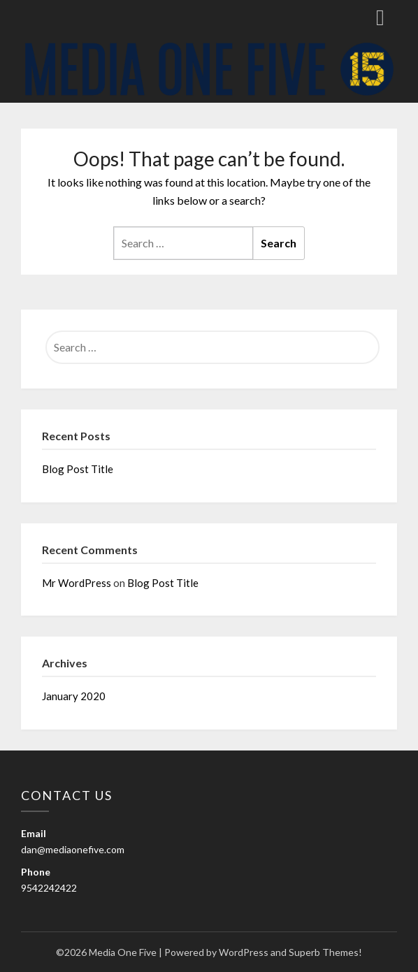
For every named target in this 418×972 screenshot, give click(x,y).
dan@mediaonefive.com (72, 849)
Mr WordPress (76, 582)
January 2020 (74, 696)
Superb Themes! (325, 952)
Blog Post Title (77, 469)
